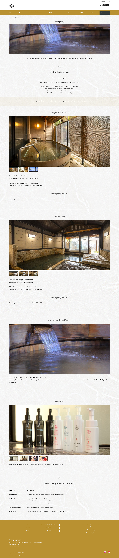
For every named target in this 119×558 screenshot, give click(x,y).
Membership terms (91, 532)
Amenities (82, 101)
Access (49, 530)
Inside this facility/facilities (49, 524)
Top (28, 524)
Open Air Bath (38, 101)
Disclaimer (11, 555)
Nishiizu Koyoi (16, 540)
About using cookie (19, 555)
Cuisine (28, 527)
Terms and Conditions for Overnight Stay (91, 526)
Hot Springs (49, 527)
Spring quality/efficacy (67, 101)
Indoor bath (51, 101)
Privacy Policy (91, 530)
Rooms (27, 530)
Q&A (70, 524)
